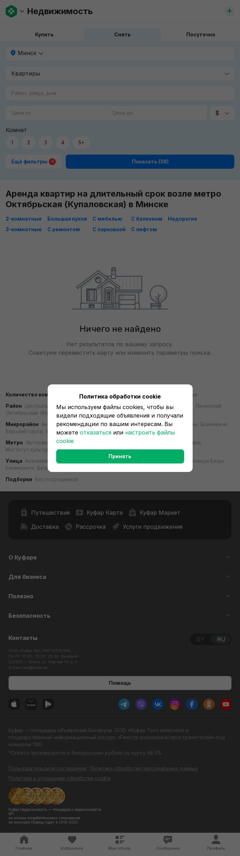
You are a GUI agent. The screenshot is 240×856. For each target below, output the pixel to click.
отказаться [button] (95, 432)
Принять (120, 456)
